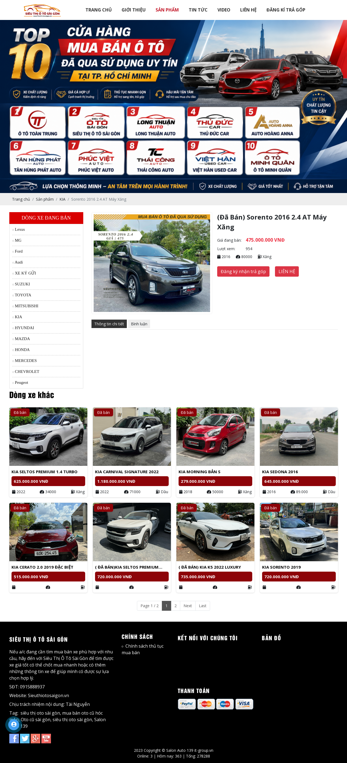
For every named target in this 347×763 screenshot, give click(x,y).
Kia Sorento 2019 (281, 567)
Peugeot (20, 382)
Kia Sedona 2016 (280, 471)
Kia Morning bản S (199, 471)
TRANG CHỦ (98, 10)
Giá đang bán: (229, 240)
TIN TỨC (198, 10)
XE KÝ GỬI (24, 273)
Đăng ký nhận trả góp (243, 271)
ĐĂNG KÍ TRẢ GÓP (285, 10)
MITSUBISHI (25, 306)
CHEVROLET (25, 371)
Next (187, 605)
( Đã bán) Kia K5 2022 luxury (210, 567)
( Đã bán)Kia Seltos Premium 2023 (127, 567)
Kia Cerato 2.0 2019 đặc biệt (42, 567)
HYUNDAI (23, 328)
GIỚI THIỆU (134, 10)
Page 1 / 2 (149, 605)
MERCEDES (24, 360)
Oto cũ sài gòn (35, 720)
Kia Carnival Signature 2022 (127, 471)
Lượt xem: (226, 248)
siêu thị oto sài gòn (40, 713)
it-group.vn (203, 750)
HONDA (21, 349)
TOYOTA (21, 295)
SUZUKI (21, 284)
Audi (17, 262)
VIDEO (223, 10)
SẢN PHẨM (167, 10)
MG (17, 240)
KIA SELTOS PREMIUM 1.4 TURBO (45, 471)
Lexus (18, 229)
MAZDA (21, 339)
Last (203, 605)
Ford (17, 251)
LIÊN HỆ (248, 10)
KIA (17, 317)
